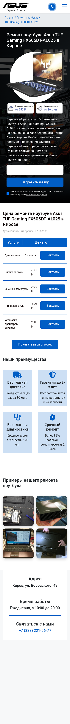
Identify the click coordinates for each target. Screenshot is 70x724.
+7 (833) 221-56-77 (35, 630)
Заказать (53, 255)
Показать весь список (35, 344)
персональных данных (36, 194)
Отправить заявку (35, 182)
